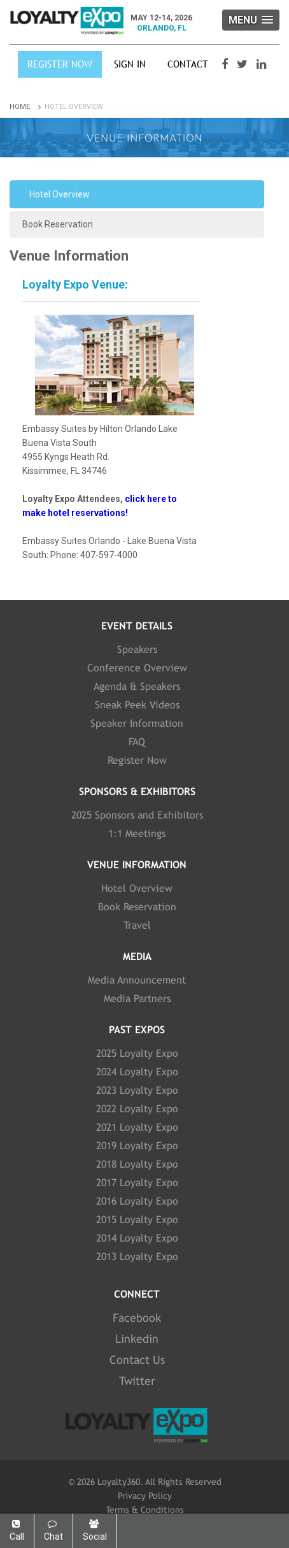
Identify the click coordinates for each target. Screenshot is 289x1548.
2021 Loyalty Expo (137, 1127)
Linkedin (137, 1338)
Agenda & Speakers (137, 686)
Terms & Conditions (145, 1510)
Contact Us (137, 1359)
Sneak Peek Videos (137, 705)
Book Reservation (57, 224)
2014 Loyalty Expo (137, 1238)
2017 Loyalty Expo (137, 1183)
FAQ (137, 742)
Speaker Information (136, 723)
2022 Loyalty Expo (137, 1109)
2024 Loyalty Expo (137, 1072)
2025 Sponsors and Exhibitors (137, 815)
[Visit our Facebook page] (226, 64)
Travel (137, 925)
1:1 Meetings (137, 834)
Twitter (137, 1380)
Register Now (59, 64)
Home (26, 107)
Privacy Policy (145, 1496)
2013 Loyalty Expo (137, 1257)
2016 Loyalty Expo (137, 1201)
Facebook (137, 1317)
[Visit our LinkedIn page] (263, 64)
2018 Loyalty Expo (137, 1164)
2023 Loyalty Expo (137, 1090)
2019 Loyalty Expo (137, 1146)
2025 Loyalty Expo (137, 1053)
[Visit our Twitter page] (244, 64)
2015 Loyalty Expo (137, 1220)
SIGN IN (130, 64)
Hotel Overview (59, 194)
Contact (187, 64)
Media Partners (137, 999)
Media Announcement (137, 980)
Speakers (137, 649)
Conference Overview (137, 668)
